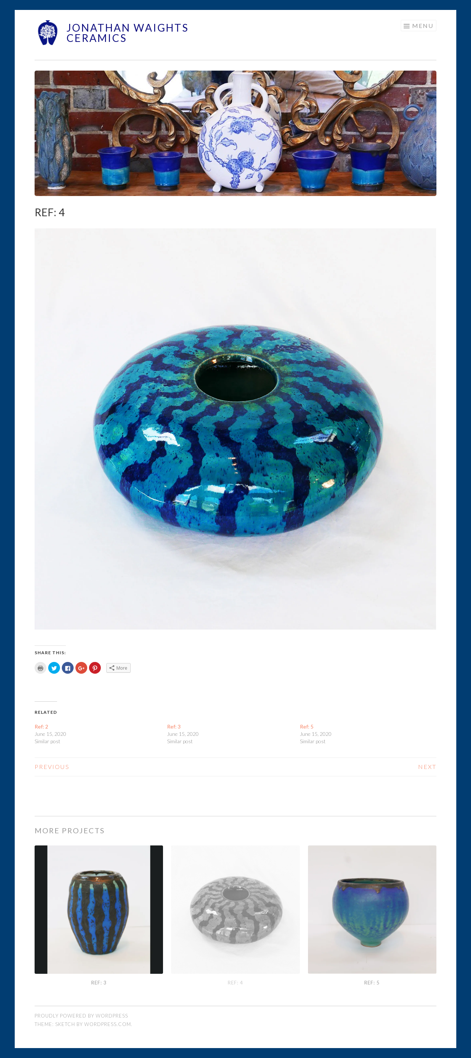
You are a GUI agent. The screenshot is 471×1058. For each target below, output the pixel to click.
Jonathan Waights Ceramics (128, 32)
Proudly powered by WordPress (81, 1016)
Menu (422, 25)
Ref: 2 (41, 726)
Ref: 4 (235, 983)
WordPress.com (107, 1024)
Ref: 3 (174, 726)
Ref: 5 (307, 726)
